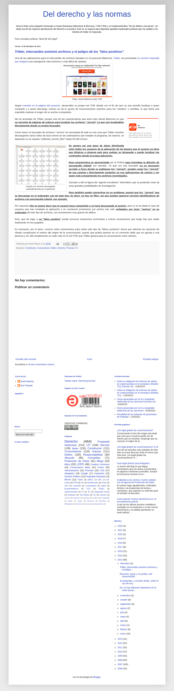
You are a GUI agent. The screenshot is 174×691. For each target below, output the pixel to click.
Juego (79, 501)
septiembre (126, 604)
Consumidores (43, 248)
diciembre (125, 563)
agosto (123, 608)
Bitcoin (67, 479)
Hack (104, 483)
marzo (123, 625)
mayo (123, 616)
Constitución (30, 248)
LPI (88, 445)
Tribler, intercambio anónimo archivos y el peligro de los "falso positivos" (69, 51)
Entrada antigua (150, 359)
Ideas (70, 501)
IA (82, 492)
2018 (120, 543)
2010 (120, 651)
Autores (96, 451)
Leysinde (77, 486)
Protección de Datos (76, 461)
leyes (75, 448)
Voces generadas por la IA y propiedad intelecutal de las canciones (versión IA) (136, 400)
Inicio (89, 359)
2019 (120, 538)
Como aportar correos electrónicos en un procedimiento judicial (136, 500)
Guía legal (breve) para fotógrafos (133, 463)
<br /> (39, 470)
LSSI (102, 470)
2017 (120, 547)
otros (87, 504)
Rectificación (92, 483)
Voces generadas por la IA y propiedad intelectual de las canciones (135, 409)
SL (89, 492)
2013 (120, 639)
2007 (120, 664)
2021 (120, 530)
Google (84, 473)
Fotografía (106, 498)
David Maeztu (27, 381)
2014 (120, 559)
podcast (86, 498)
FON (75, 483)
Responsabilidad (93, 454)
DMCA (90, 480)
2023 (120, 526)
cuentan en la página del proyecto (41, 105)
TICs (88, 489)
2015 (120, 555)
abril (122, 621)
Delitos (54, 248)
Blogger (97, 677)
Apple (103, 486)
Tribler (116, 58)
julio (122, 612)
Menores (90, 501)
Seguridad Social (102, 492)
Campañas (94, 457)
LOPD (80, 464)
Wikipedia (68, 504)
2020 (120, 534)
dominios (78, 504)
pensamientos (97, 504)
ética (67, 464)
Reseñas (102, 501)
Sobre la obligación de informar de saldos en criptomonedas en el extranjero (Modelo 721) (137, 393)
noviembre (125, 595)
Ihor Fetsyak (27, 385)
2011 (120, 647)
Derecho (61, 248)
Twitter (80, 480)
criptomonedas (70, 492)
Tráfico (101, 489)
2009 (120, 656)
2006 (120, 668)
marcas (103, 495)
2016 (120, 551)
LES (66, 486)
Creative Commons (100, 464)
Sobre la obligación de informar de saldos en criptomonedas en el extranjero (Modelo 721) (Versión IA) (137, 384)
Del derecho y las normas (87, 14)
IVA (82, 483)
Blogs (100, 461)
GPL (100, 480)
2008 (120, 660)
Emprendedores (71, 489)
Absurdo (69, 457)
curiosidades (90, 486)
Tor (76, 248)
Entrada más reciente (26, 359)
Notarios (76, 498)
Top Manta (84, 495)
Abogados (69, 473)
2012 (120, 643)
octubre (124, 599)
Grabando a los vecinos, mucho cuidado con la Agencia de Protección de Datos (136, 481)
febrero (124, 629)
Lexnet (67, 498)
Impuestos (99, 473)
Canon (101, 467)
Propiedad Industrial (95, 476)
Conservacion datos (80, 467)
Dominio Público (72, 476)
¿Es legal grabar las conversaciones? (135, 430)
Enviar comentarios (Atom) (41, 364)
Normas (105, 445)
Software (72, 495)
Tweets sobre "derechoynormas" (80, 381)
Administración (71, 470)
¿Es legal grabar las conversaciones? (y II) (137, 447)
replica (95, 498)
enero (123, 633)
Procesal (70, 248)
